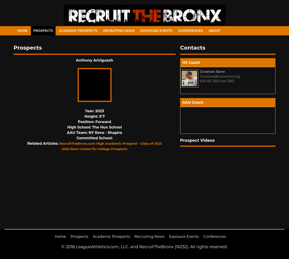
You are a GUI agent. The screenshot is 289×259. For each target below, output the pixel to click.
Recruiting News (119, 31)
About (215, 31)
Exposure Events (156, 31)
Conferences (190, 31)
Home (22, 31)
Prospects (43, 31)
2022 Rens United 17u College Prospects (94, 149)
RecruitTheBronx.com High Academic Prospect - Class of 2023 (110, 144)
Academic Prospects (78, 31)
